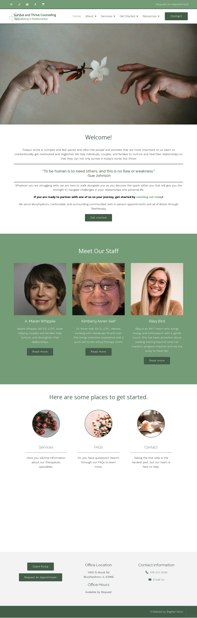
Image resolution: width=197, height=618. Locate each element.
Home (77, 16)
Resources (150, 16)
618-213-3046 (158, 572)
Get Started (127, 16)
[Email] (11, 4)
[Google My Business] (43, 4)
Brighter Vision (175, 612)
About (89, 16)
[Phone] (19, 4)
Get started (98, 217)
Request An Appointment (172, 4)
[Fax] (27, 4)
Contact (176, 16)
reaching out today (149, 197)
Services (106, 16)
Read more (40, 352)
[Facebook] (35, 4)
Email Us (158, 580)
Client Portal (40, 567)
